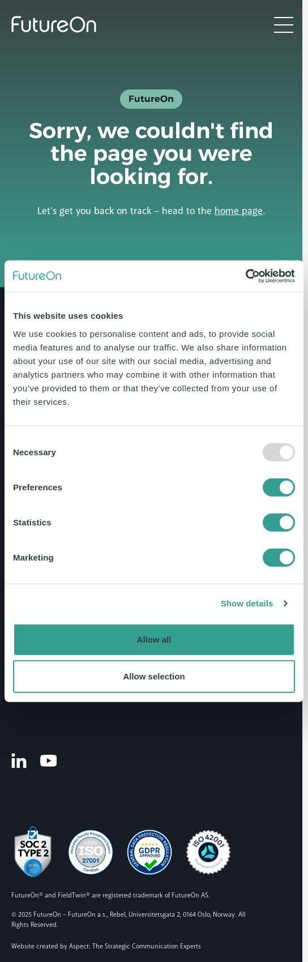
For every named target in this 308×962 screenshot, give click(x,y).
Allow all (154, 639)
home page (239, 211)
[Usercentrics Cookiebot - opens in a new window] (245, 275)
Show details (247, 603)
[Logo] (53, 24)
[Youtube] (48, 760)
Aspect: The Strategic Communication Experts (135, 946)
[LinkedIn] (19, 760)
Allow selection (154, 676)
